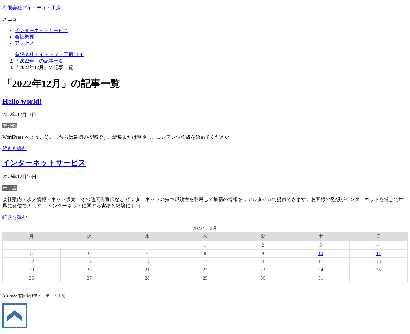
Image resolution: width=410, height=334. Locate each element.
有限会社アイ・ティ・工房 (31, 7)
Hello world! (22, 101)
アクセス (24, 43)
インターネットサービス (41, 30)
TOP (49, 54)
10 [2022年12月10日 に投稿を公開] (320, 253)
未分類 (9, 125)
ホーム (9, 188)
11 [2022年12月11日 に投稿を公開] (378, 253)
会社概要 (24, 36)
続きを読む (14, 148)
